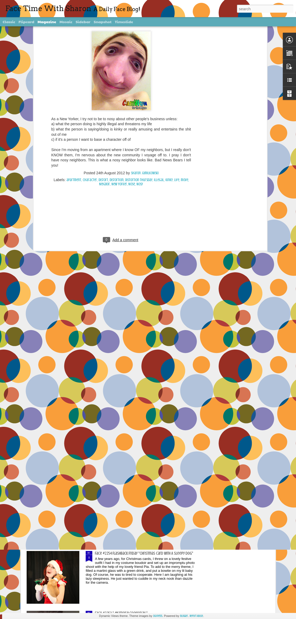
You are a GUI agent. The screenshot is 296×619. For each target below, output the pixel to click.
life (176, 65)
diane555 (157, 616)
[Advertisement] (121, 103)
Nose (131, 69)
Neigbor (104, 69)
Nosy (140, 69)
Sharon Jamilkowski (145, 58)
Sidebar (83, 21)
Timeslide (124, 21)
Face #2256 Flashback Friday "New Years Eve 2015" (133, 433)
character (90, 65)
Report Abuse (196, 616)
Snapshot (102, 21)
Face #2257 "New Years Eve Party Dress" (125, 373)
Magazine (47, 21)
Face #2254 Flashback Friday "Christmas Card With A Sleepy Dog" (144, 553)
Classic (9, 21)
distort (103, 65)
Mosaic (66, 21)
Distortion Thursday (138, 65)
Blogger (184, 616)
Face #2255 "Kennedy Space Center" (122, 493)
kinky (169, 65)
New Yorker (119, 69)
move (184, 65)
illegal (159, 65)
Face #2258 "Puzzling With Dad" (119, 314)
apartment (73, 65)
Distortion (117, 65)
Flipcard (26, 21)
